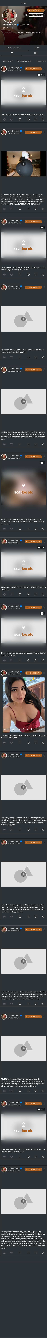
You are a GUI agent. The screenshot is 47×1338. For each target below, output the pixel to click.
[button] (4, 28)
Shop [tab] (37, 48)
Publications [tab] (14, 48)
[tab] (11, 53)
